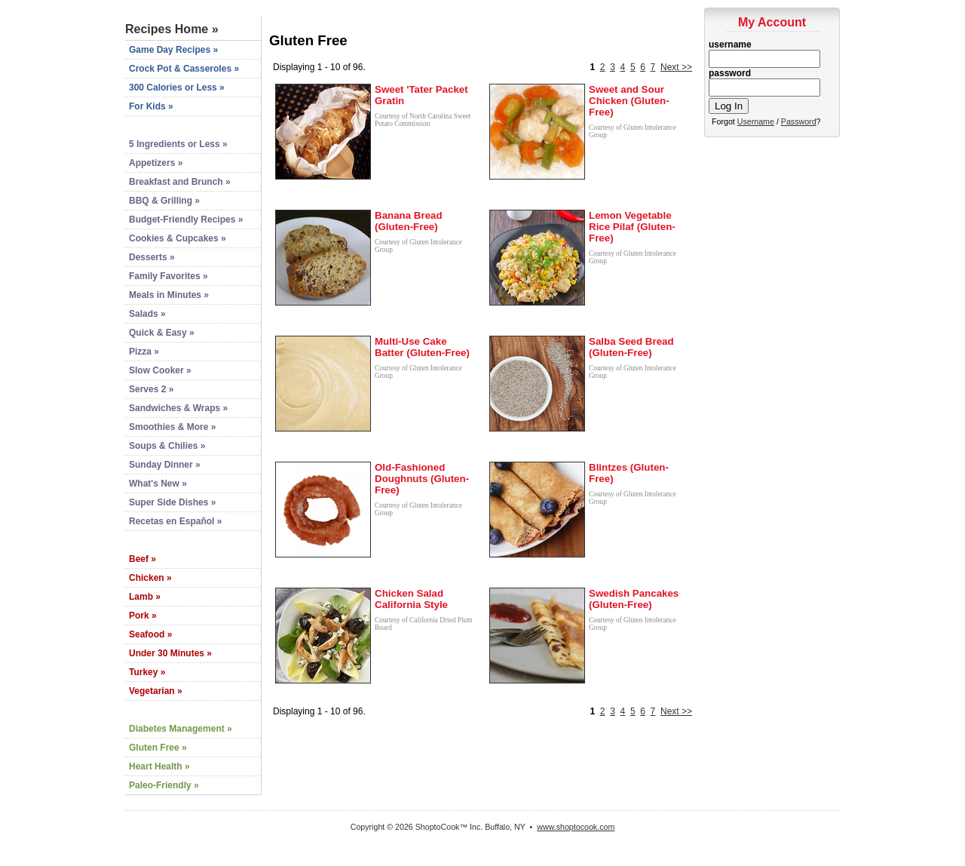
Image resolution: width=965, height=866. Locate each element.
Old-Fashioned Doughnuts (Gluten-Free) (422, 479)
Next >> (676, 67)
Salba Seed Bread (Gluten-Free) (631, 347)
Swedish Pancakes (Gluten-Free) (634, 599)
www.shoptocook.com (575, 826)
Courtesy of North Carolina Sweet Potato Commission (422, 119)
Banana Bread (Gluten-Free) (409, 221)
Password (798, 121)
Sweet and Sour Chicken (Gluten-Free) (629, 101)
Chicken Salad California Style (411, 599)
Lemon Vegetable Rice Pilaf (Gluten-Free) (632, 227)
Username (755, 121)
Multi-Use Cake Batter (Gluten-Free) (422, 347)
